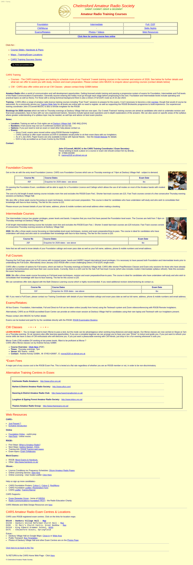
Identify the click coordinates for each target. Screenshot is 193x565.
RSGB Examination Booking (85, 320)
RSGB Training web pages (32, 449)
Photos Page (73, 543)
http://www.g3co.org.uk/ (50, 381)
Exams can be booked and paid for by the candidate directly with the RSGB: (39, 320)
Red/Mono (54, 485)
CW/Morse (42, 28)
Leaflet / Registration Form (36, 488)
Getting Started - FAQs (29, 447)
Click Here (47, 475)
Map (44, 521)
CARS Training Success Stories (26, 59)
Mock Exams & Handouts (26, 460)
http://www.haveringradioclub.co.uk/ (67, 393)
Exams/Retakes (42, 32)
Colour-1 (36, 485)
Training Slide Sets (49, 104)
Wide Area (57, 538)
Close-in (46, 538)
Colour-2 (45, 485)
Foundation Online (17, 434)
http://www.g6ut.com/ (61, 387)
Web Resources (150, 32)
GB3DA (41, 498)
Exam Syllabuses (28, 451)
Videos (101, 32)
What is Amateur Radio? (29, 445)
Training (8, 1)
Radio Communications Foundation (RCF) (27, 501)
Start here (35, 473)
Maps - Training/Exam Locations (26, 54)
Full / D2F (150, 24)
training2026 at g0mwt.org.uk (74, 155)
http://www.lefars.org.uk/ (72, 399)
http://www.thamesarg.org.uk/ (55, 406)
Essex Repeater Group (19, 498)
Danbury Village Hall (62, 123)
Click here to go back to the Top (20, 550)
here (50, 505)
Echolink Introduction (18, 426)
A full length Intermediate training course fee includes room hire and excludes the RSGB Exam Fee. (49, 225)
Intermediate (96, 24)
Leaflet (18, 490)
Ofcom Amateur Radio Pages (62, 470)
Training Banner (29, 490)
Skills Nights (150, 28)
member (154, 102)
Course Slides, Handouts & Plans (27, 50)
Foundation (42, 24)
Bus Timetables (30, 540)
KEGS (51, 529)
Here (52, 558)
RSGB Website (100, 137)
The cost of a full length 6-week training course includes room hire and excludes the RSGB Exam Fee (50, 194)
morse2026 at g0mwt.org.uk (73, 354)
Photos (92, 32)
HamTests (13, 436)
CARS (2, 1)
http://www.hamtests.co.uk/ (26, 462)
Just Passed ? (15, 424)
